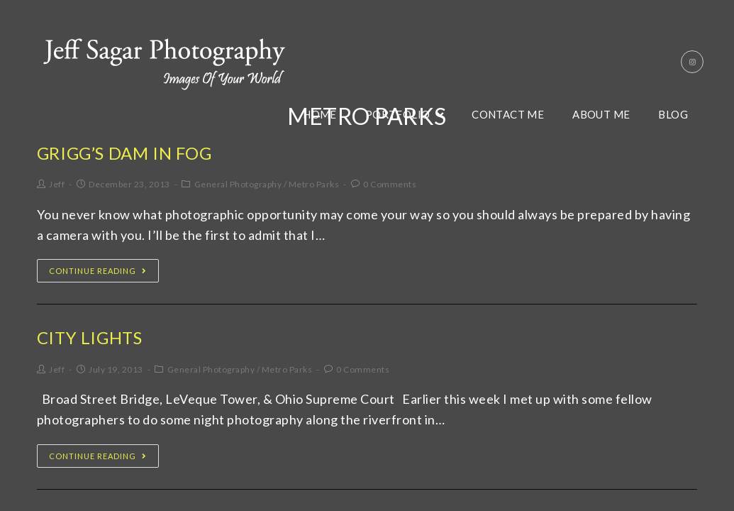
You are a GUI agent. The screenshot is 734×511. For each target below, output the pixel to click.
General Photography (238, 184)
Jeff (57, 184)
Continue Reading (98, 270)
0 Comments (389, 184)
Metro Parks (314, 184)
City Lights (90, 337)
